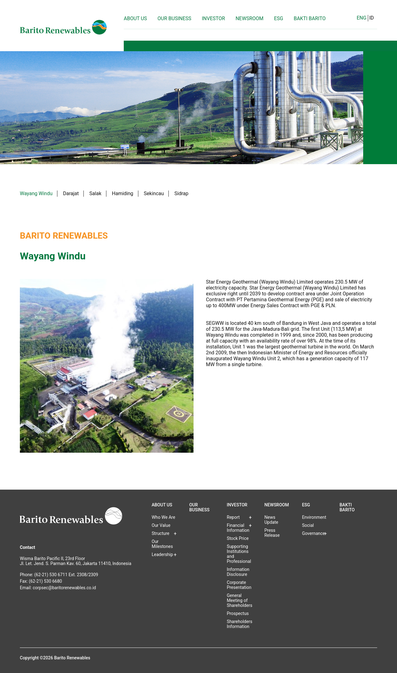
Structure (160, 533)
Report (233, 517)
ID (371, 18)
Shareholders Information (239, 624)
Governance (313, 533)
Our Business (174, 18)
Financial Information (238, 528)
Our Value (161, 525)
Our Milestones (162, 544)
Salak (95, 193)
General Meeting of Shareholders (239, 600)
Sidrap (181, 193)
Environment (314, 517)
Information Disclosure (238, 572)
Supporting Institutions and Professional (239, 554)
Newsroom (249, 18)
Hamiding (122, 193)
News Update (271, 520)
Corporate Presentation (239, 585)
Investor (213, 18)
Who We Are (163, 517)
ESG (278, 18)
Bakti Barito (310, 18)
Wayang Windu (36, 193)
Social (308, 525)
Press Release (271, 533)
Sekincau (154, 193)
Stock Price (237, 538)
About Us (135, 18)
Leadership (162, 554)
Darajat (71, 193)
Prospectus (238, 613)
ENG (361, 18)
